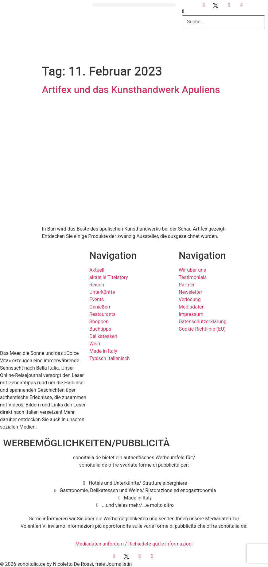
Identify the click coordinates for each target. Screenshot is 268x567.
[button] (134, 4)
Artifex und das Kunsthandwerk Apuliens (131, 89)
